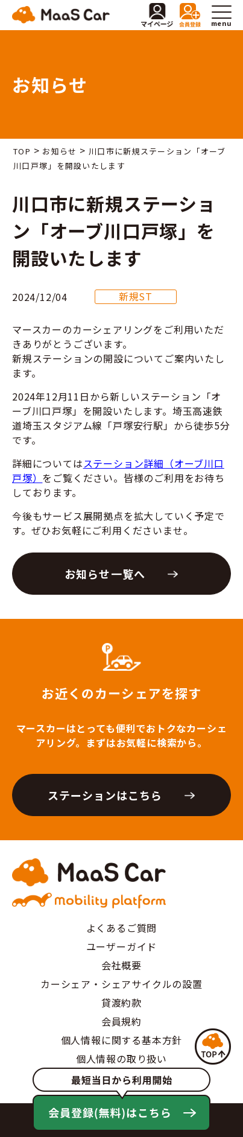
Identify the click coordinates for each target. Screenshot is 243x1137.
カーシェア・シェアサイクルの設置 (121, 984)
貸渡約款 (121, 1002)
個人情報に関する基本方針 (122, 1040)
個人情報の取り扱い (121, 1058)
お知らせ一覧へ (105, 573)
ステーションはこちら (105, 795)
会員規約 (121, 1021)
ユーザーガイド (121, 946)
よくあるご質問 (121, 927)
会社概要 (121, 965)
